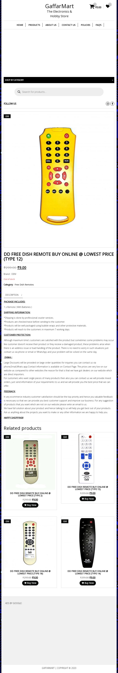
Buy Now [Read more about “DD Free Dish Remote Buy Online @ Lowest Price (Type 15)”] (89, 498)
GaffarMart (59, 6)
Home (20, 25)
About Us (50, 25)
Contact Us (68, 25)
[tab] (13, 295)
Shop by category (14, 79)
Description (11, 294)
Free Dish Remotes (24, 284)
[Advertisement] (59, 52)
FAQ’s (98, 25)
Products (34, 25)
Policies (85, 25)
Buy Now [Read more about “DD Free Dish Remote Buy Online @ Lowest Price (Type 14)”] (89, 582)
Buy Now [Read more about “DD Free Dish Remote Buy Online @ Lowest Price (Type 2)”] (31, 505)
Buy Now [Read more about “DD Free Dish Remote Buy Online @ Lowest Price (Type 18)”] (31, 582)
